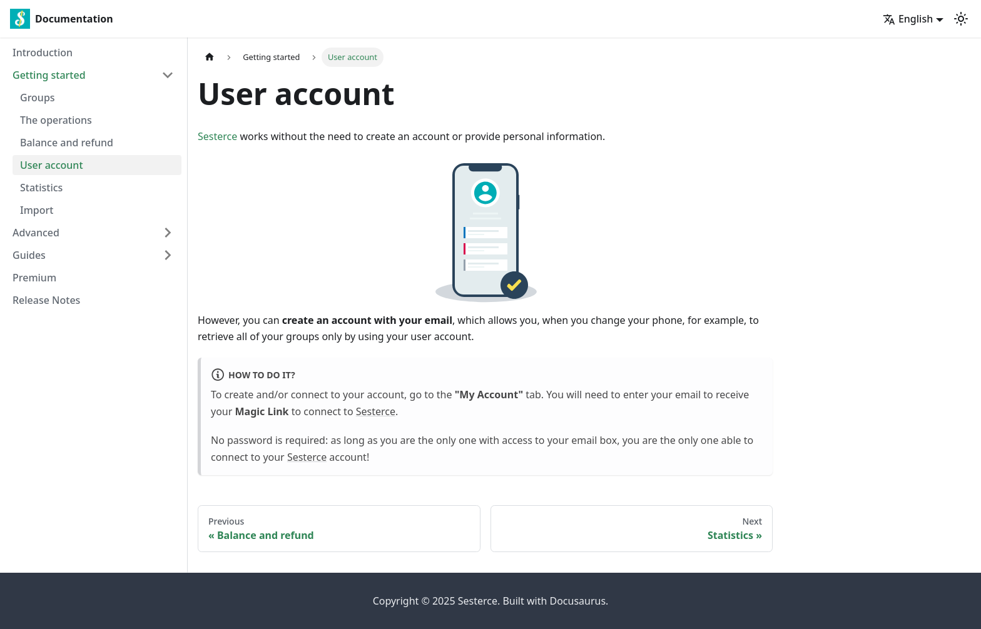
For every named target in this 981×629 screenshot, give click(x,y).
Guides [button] (29, 255)
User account (51, 165)
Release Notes (46, 300)
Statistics (41, 187)
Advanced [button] (36, 232)
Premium (34, 277)
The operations (56, 120)
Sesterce (217, 136)
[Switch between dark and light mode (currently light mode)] (961, 19)
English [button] (908, 19)
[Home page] (209, 57)
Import (36, 210)
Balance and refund (66, 142)
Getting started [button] (49, 75)
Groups (37, 97)
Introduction (43, 52)
